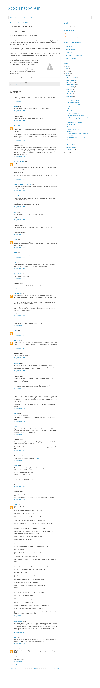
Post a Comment (16, 665)
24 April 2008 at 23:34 (19, 120)
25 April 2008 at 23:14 (19, 408)
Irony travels (69, 46)
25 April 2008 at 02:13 (19, 207)
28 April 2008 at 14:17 (19, 643)
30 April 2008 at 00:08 (19, 661)
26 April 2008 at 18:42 (19, 632)
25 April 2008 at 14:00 (19, 288)
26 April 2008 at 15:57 (19, 616)
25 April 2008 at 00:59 (19, 179)
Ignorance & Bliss (71, 131)
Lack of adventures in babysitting (75, 115)
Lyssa (15, 239)
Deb (15, 262)
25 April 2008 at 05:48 (19, 268)
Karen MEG (17, 196)
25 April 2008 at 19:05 (19, 371)
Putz (15, 321)
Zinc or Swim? (71, 111)
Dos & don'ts (69, 52)
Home (11, 17)
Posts (67, 34)
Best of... (23, 17)
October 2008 (71, 82)
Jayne (15, 252)
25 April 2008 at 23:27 (19, 421)
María (15, 212)
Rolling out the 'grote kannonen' (75, 122)
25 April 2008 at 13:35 (19, 278)
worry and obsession (32, 84)
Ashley (16, 106)
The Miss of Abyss (19, 161)
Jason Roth (17, 126)
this (38, 458)
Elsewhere (31, 17)
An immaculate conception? (74, 100)
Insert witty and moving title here (74, 55)
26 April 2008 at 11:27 (19, 486)
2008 (67, 76)
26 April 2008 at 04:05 (19, 450)
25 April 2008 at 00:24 (19, 156)
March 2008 (70, 145)
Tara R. (16, 413)
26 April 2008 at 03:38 (19, 434)
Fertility (15, 84)
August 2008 (70, 87)
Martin (16, 504)
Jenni (15, 637)
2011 (67, 69)
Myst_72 (16, 465)
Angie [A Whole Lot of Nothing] (22, 184)
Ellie (68, 108)
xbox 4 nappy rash (24, 8)
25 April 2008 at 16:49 (19, 335)
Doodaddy (17, 363)
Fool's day (69, 142)
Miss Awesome (18, 621)
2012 (67, 66)
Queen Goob (17, 274)
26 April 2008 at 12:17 (19, 499)
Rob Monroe (17, 293)
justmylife (17, 340)
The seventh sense (70, 49)
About (16, 17)
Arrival (68, 120)
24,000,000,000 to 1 (72, 124)
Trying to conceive (22, 84)
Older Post (57, 668)
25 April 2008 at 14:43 (19, 315)
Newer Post (13, 668)
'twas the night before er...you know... (76, 137)
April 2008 (70, 96)
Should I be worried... (72, 127)
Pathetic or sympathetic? (72, 58)
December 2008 (71, 78)
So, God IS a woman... (73, 113)
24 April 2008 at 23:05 (19, 111)
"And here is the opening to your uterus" (77, 118)
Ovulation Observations (73, 102)
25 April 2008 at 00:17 (19, 140)
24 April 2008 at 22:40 (19, 101)
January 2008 (71, 149)
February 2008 (71, 147)
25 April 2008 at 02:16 (19, 220)
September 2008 (71, 84)
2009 (67, 73)
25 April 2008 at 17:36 (19, 348)
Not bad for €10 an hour (73, 129)
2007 (67, 152)
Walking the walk (71, 140)
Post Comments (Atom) (23, 671)
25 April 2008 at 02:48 (19, 234)
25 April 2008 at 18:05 (19, 358)
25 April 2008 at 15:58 (19, 325)
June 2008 (70, 91)
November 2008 (71, 80)
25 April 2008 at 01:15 (19, 190)
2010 (67, 71)
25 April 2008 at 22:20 (19, 388)
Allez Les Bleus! (71, 98)
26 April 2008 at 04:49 (19, 460)
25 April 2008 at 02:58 (19, 247)
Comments (68, 37)
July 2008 (70, 89)
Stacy (15, 330)
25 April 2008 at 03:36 (19, 257)
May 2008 (70, 93)
